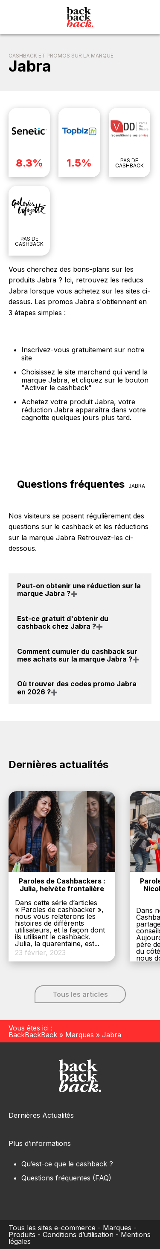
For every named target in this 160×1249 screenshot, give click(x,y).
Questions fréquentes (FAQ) (66, 1178)
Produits (22, 1234)
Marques (79, 1034)
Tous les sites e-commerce (52, 1227)
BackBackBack (33, 1034)
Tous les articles (80, 994)
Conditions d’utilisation (78, 1234)
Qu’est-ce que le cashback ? (67, 1164)
